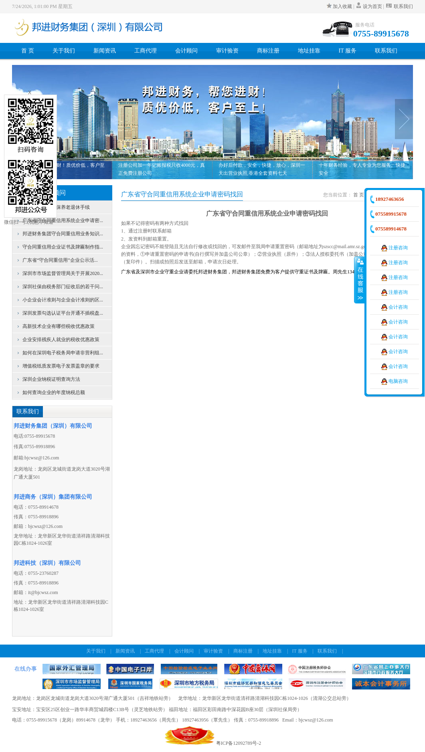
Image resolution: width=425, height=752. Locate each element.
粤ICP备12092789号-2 (238, 743)
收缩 (359, 279)
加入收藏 (340, 6)
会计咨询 (394, 307)
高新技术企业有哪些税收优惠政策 (58, 326)
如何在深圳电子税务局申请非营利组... (62, 353)
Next (404, 119)
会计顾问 (186, 51)
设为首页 (372, 6)
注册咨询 (394, 248)
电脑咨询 (394, 381)
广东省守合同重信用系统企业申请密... (62, 220)
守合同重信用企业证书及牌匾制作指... (62, 247)
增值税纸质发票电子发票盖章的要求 (60, 366)
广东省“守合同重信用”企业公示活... (60, 260)
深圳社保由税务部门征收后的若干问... (62, 286)
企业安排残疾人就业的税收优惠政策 (60, 339)
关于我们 (64, 51)
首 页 (27, 51)
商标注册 (268, 51)
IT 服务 (347, 51)
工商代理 (145, 51)
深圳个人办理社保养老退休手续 (56, 207)
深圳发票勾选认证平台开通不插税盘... (62, 313)
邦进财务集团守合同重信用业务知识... (62, 234)
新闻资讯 (104, 51)
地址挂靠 (309, 51)
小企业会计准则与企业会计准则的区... (62, 300)
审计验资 (227, 51)
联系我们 (399, 6)
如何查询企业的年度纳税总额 (53, 392)
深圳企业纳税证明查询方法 (51, 379)
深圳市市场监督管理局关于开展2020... (62, 273)
